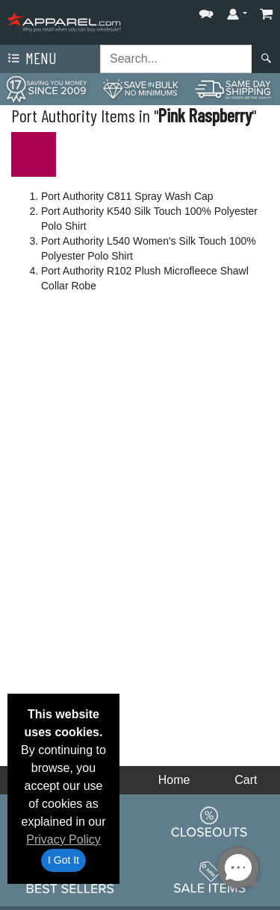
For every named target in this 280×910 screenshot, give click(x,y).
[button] (206, 11)
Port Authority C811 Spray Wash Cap (127, 196)
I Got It (63, 860)
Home (174, 780)
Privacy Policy (63, 839)
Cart (245, 780)
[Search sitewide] (176, 59)
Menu (30, 58)
